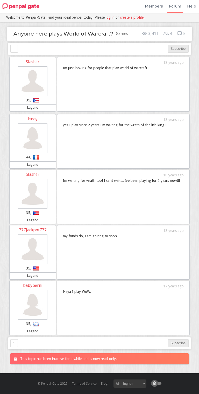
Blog (104, 383)
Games (122, 33)
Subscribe (178, 49)
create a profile (132, 17)
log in (110, 17)
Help (191, 6)
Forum (175, 6)
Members (154, 6)
